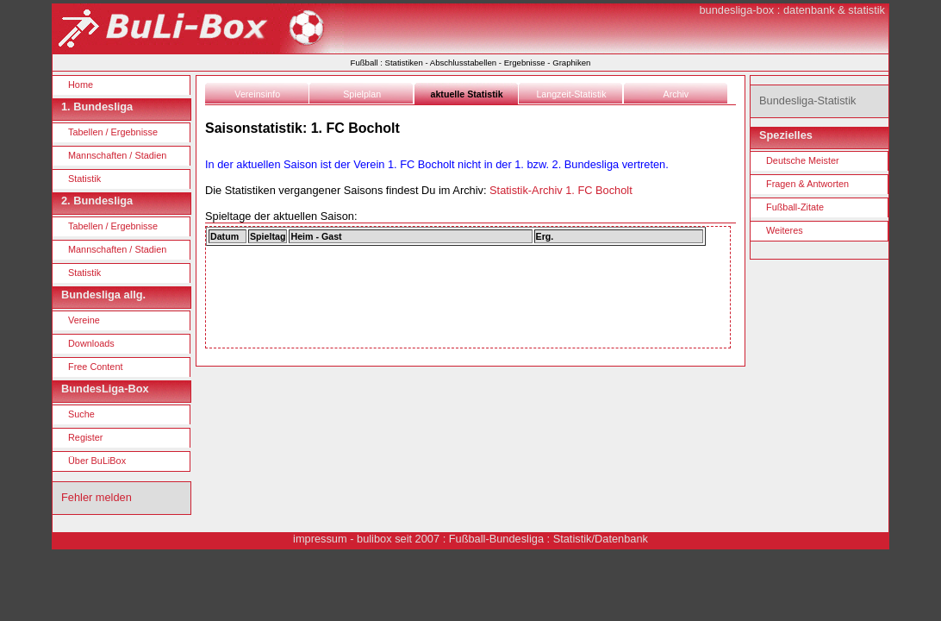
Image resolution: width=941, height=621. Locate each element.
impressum (320, 538)
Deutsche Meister (802, 160)
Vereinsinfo (257, 94)
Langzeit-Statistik (571, 94)
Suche (81, 414)
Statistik (84, 178)
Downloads (91, 343)
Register (85, 437)
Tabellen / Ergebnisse (113, 132)
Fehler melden (96, 497)
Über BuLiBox (97, 460)
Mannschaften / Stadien (117, 155)
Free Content (95, 366)
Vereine (84, 320)
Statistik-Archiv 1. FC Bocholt (561, 190)
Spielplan (362, 94)
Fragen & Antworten (807, 184)
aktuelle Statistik (467, 94)
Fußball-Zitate (795, 207)
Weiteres (784, 230)
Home (80, 84)
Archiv (676, 94)
